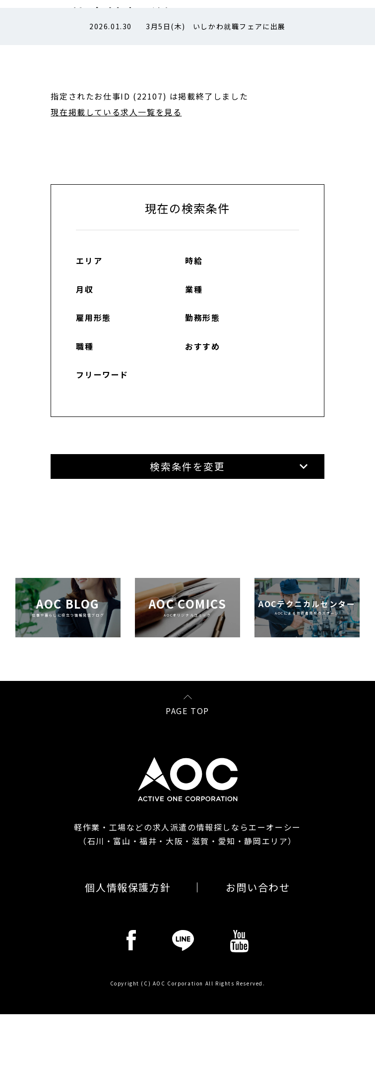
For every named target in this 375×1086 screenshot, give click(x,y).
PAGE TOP (187, 834)
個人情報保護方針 (128, 1011)
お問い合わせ (258, 1011)
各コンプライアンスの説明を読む (298, 770)
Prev (31, 26)
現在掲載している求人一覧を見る (116, 112)
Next (344, 26)
